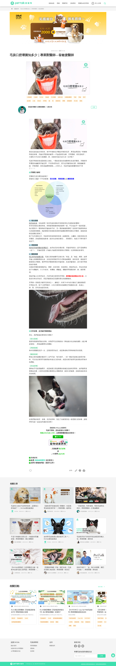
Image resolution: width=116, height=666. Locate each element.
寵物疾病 (58, 100)
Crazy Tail (80, 618)
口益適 (35, 97)
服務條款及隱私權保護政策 (88, 664)
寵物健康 (69, 100)
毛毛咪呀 (100, 622)
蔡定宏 (13, 618)
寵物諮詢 (87, 622)
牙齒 (80, 97)
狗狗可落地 (100, 618)
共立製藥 (53, 97)
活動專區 (73, 3)
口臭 (34, 100)
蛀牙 (84, 97)
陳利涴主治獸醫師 (84, 542)
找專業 (32, 651)
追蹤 (93, 107)
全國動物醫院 (68, 97)
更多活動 (101, 587)
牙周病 (44, 100)
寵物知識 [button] (51, 3)
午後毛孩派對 (72, 618)
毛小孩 (75, 100)
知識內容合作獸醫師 (17, 648)
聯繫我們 (52, 645)
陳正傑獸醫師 (18, 542)
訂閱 (101, 656)
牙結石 (39, 100)
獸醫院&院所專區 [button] (83, 3)
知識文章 (16, 8)
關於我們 (13, 645)
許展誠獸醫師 (83, 511)
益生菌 (28, 100)
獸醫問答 (65, 3)
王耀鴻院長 (17, 572)
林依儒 (52, 622)
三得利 (70, 622)
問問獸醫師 (33, 645)
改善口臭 (60, 97)
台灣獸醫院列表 (15, 651)
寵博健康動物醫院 (16, 622)
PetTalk (41, 97)
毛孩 (75, 97)
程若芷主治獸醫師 (51, 572)
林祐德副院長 (83, 572)
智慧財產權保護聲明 (101, 664)
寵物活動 (77, 622)
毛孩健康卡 (20, 618)
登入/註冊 (96, 3)
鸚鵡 (57, 622)
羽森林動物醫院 (44, 622)
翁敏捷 (47, 97)
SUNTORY (87, 618)
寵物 (81, 100)
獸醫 (64, 100)
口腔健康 (29, 97)
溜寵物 (32, 648)
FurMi (26, 618)
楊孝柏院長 (50, 511)
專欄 (58, 3)
